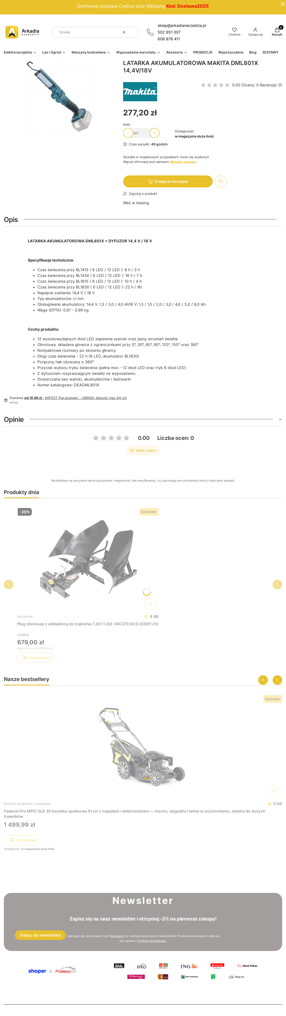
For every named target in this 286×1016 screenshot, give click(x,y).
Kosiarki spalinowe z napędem (27, 803)
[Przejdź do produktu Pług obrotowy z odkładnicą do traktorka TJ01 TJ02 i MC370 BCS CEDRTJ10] (88, 559)
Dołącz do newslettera (40, 935)
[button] (133, 32)
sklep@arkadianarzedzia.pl (182, 25)
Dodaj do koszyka (171, 181)
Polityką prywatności (152, 941)
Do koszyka (35, 658)
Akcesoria (25, 616)
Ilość (126, 124)
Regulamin (117, 936)
